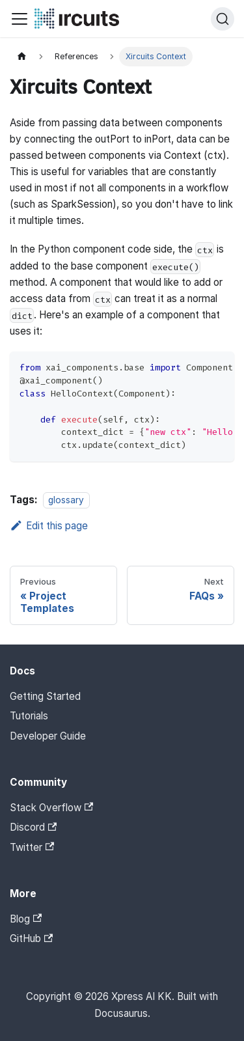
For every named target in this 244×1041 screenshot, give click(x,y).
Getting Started (45, 696)
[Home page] (21, 56)
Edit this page (49, 526)
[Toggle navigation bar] (19, 19)
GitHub (31, 938)
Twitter (32, 847)
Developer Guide (48, 736)
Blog (26, 919)
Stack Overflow (51, 807)
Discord (33, 827)
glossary (66, 500)
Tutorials (29, 716)
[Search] (222, 19)
